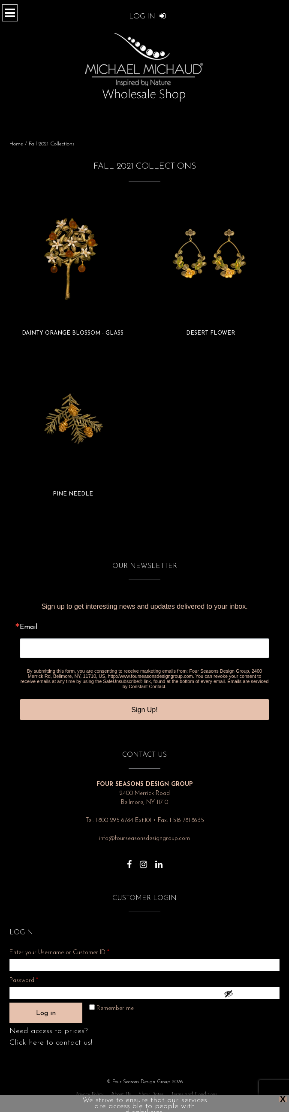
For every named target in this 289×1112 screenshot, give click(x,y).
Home (16, 144)
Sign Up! (144, 709)
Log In (147, 16)
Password (35, 979)
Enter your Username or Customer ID (59, 952)
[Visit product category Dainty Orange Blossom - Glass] (73, 267)
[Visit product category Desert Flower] (210, 267)
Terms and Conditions (194, 1094)
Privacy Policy (89, 1094)
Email (28, 627)
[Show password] (249, 993)
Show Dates (150, 1094)
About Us (121, 1094)
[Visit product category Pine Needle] (73, 428)
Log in (46, 1013)
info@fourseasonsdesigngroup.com (144, 838)
